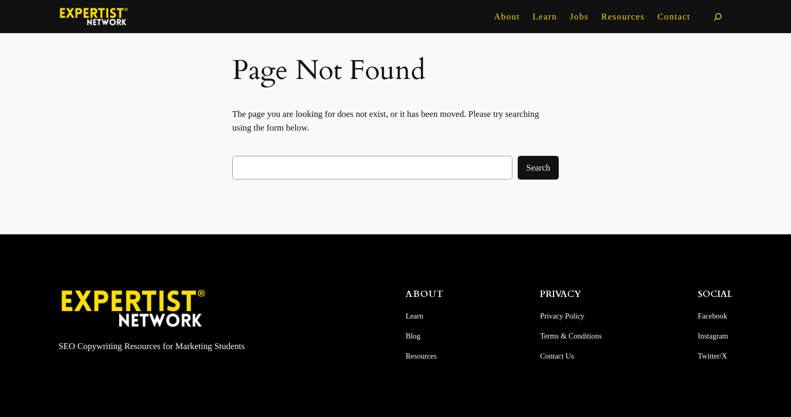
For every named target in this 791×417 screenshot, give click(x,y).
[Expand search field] (718, 16)
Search (538, 168)
